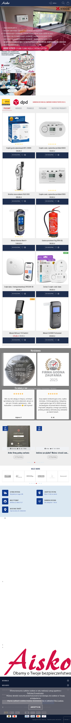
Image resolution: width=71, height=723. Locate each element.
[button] (29, 462)
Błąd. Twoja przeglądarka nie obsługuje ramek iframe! (25, 550)
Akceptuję (35, 707)
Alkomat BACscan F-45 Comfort (18, 333)
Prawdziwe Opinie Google (34, 388)
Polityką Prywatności (35, 693)
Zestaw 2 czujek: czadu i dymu (52, 287)
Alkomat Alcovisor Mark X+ (19, 240)
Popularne (42, 108)
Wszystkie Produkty (59, 108)
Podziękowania (46, 388)
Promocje (30, 108)
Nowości (19, 108)
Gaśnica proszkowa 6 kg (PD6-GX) (52, 240)
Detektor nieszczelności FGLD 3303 (19, 194)
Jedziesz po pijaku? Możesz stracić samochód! (52, 453)
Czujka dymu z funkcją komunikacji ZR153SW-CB (18, 287)
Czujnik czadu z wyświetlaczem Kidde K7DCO (52, 194)
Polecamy (7, 108)
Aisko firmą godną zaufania (18, 453)
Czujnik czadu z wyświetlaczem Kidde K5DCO (52, 148)
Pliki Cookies (58, 701)
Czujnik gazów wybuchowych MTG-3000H (18, 148)
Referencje (53, 388)
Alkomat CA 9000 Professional (52, 333)
